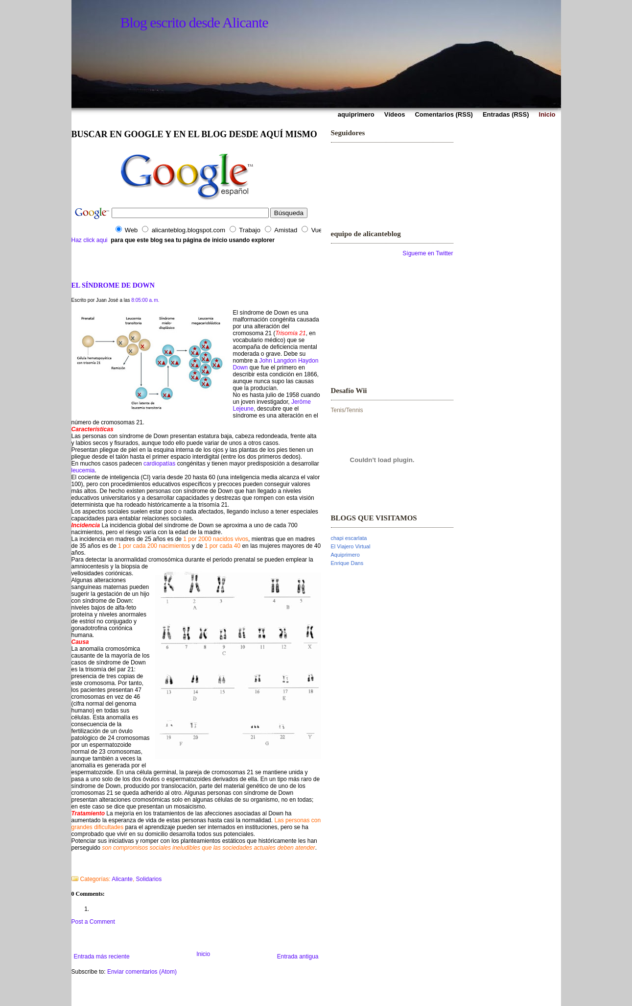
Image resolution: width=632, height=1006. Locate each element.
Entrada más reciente (102, 956)
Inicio (203, 954)
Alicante (122, 879)
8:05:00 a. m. (145, 300)
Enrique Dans (347, 563)
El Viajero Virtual (351, 546)
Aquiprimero (345, 555)
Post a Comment (93, 921)
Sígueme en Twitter (427, 253)
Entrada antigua (298, 956)
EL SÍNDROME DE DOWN (113, 285)
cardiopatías (159, 463)
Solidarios (149, 879)
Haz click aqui (89, 240)
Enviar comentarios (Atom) (142, 971)
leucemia (83, 470)
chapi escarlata (349, 538)
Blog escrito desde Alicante (194, 22)
